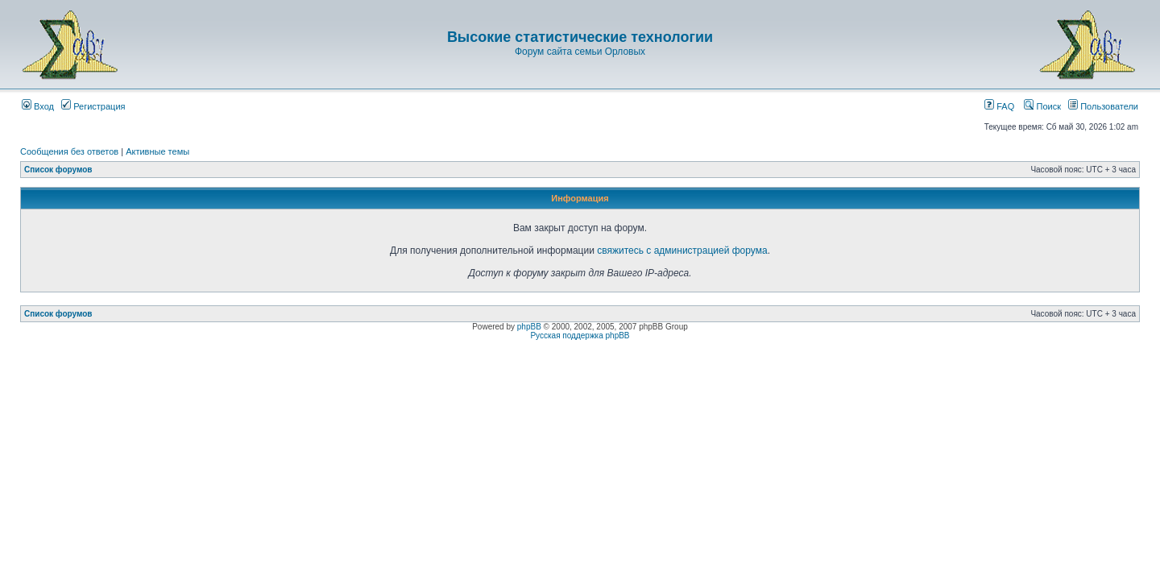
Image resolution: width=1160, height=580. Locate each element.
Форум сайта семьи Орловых (580, 51)
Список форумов (58, 169)
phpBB (529, 326)
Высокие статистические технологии (580, 37)
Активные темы (157, 151)
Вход (38, 106)
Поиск (1042, 106)
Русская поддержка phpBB (579, 335)
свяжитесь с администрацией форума (682, 250)
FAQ (999, 106)
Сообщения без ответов (69, 151)
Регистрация (93, 106)
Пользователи (1103, 106)
